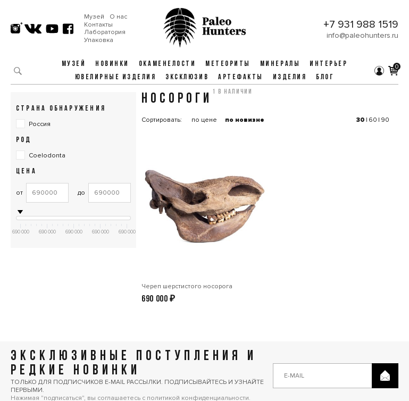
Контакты (98, 25)
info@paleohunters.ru (362, 35)
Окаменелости (167, 64)
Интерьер (328, 64)
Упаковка (98, 40)
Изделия (290, 77)
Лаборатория (105, 32)
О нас (118, 17)
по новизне (244, 120)
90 (385, 120)
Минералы (280, 64)
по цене (204, 120)
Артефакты (240, 77)
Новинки (112, 64)
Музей (94, 17)
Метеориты (228, 64)
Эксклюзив (186, 77)
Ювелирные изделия (115, 77)
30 (360, 120)
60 (373, 120)
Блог (325, 77)
